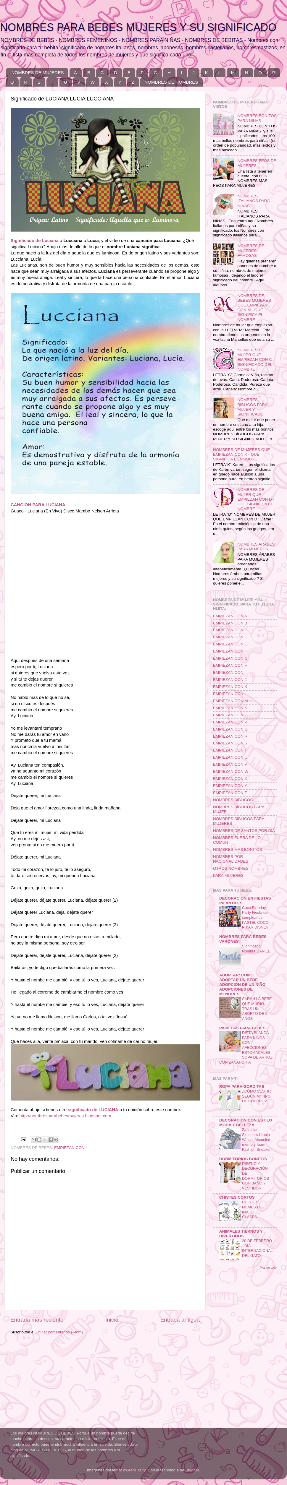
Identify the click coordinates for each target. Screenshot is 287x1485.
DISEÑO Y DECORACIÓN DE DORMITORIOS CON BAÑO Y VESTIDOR (255, 1175)
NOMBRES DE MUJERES (38, 72)
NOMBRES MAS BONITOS (237, 849)
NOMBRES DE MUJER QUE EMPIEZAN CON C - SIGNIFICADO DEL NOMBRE (255, 359)
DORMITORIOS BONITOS (243, 1159)
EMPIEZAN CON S (230, 743)
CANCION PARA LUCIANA (38, 504)
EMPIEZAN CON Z (230, 793)
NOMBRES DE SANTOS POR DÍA (244, 830)
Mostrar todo (268, 1267)
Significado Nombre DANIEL (256, 948)
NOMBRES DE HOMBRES (171, 82)
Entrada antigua (180, 1320)
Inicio (111, 1320)
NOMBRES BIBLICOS (233, 800)
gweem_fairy (134, 1470)
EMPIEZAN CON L (71, 1147)
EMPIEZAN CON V (230, 764)
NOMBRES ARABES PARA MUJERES (256, 546)
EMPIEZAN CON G (230, 658)
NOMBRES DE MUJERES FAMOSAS (250, 250)
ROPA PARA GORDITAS (241, 1086)
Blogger (192, 1470)
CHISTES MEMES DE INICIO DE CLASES (252, 1209)
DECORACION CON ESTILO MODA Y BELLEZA (245, 1122)
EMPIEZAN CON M (230, 701)
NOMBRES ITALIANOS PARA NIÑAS (253, 201)
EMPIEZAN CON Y (230, 785)
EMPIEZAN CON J (229, 679)
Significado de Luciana (35, 240)
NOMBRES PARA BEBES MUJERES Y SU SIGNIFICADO (138, 27)
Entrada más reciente (37, 1320)
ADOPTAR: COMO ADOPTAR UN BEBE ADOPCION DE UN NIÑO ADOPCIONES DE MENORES (242, 984)
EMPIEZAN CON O (230, 715)
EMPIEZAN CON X (230, 778)
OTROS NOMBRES (231, 868)
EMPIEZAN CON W (230, 771)
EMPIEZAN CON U (230, 757)
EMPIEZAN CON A (230, 616)
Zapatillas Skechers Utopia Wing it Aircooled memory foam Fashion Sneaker (256, 1139)
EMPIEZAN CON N (230, 708)
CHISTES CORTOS (237, 1197)
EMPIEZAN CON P (230, 722)
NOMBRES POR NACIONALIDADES (230, 859)
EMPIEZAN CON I (229, 672)
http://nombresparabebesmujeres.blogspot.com (65, 1116)
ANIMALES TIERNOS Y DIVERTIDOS (241, 1233)
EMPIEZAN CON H (230, 665)
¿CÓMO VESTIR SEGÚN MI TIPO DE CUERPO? (256, 1096)
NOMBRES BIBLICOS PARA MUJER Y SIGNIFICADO (252, 406)
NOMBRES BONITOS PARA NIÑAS (257, 118)
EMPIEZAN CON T (230, 750)
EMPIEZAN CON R (230, 736)
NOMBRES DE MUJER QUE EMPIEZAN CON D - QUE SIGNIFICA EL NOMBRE (255, 499)
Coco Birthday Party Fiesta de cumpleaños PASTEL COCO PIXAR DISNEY (255, 917)
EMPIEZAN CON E (230, 644)
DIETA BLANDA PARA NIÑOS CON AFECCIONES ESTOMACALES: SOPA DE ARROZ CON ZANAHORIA (246, 1047)
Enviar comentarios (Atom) (59, 1332)
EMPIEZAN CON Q (230, 729)
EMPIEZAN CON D (230, 637)
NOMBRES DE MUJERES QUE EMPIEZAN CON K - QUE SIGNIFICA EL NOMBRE (241, 454)
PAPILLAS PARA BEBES (242, 1028)
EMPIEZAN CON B (230, 623)
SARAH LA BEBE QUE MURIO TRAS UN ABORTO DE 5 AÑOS (257, 1009)
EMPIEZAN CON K (230, 686)
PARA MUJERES (228, 875)
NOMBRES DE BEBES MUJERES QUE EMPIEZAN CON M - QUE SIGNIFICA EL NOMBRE (254, 307)
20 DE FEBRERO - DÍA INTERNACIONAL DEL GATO (257, 1248)
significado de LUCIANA (93, 1109)
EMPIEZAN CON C (230, 630)
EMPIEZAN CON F (230, 651)
